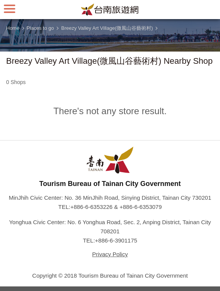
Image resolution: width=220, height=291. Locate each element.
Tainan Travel (110, 9)
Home (12, 28)
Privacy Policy (110, 254)
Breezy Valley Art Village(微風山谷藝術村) (107, 28)
